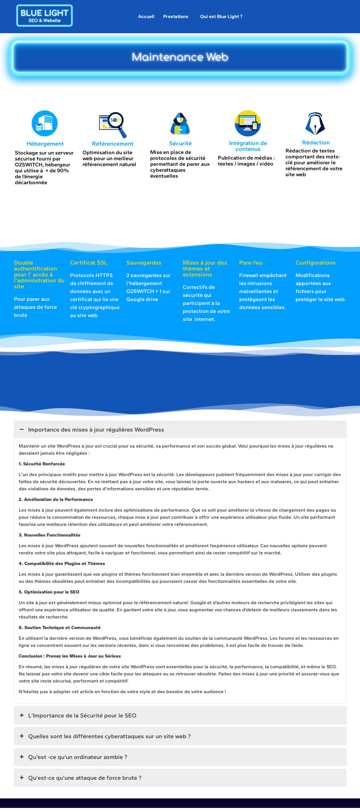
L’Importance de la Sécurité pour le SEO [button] (78, 717)
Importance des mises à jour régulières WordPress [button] (91, 431)
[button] (177, 16)
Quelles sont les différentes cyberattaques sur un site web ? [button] (105, 738)
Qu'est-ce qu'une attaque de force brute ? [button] (80, 780)
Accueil (146, 16)
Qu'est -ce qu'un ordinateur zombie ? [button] (73, 759)
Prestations (175, 16)
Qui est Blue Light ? (221, 16)
